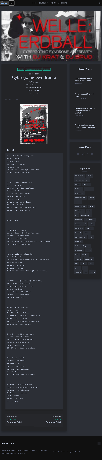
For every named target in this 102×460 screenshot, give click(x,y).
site (86, 271)
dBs (76, 262)
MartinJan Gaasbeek (19, 454)
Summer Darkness (80, 236)
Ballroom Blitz (79, 174)
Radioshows (62, 3)
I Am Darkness (79, 210)
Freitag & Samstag (80, 205)
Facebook (56, 452)
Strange (87, 232)
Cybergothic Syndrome (33, 69)
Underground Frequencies (82, 245)
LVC (76, 214)
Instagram (70, 452)
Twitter (63, 452)
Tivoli (91, 236)
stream (93, 271)
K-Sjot (89, 210)
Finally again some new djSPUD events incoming (91, 124)
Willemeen (78, 258)
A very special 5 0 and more (90, 91)
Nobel (91, 223)
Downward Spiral (80, 196)
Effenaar (46, 69)
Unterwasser (78, 249)
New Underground (80, 223)
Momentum (78, 218)
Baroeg (89, 174)
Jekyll (33, 451)
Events (53, 3)
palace (77, 267)
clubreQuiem (88, 258)
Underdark (78, 240)
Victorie (88, 249)
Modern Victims (85, 214)
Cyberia (77, 183)
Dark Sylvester (79, 192)
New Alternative (90, 218)
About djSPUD (43, 3)
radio (84, 267)
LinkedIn (78, 452)
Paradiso (89, 227)
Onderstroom (79, 227)
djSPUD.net (8, 444)
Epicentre (77, 201)
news (90, 262)
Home (34, 3)
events (21, 69)
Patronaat (78, 232)
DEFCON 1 (86, 183)
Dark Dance (78, 188)
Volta (76, 254)
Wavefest (84, 254)
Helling (92, 205)
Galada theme (43, 451)
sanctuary (78, 271)
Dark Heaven (89, 188)
